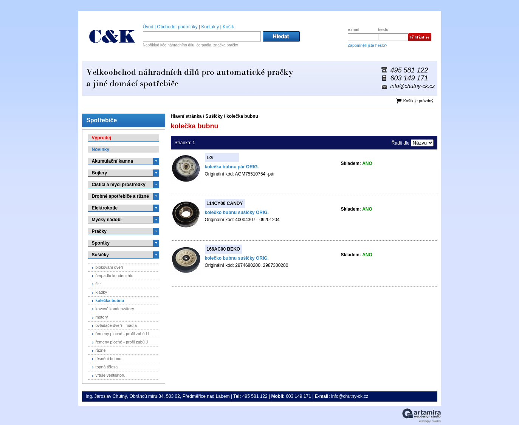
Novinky (101, 149)
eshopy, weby (430, 421)
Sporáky (101, 243)
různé (101, 350)
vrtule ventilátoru (110, 375)
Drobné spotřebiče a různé (120, 196)
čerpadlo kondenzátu (114, 275)
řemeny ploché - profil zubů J (122, 342)
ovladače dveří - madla (116, 325)
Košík (228, 26)
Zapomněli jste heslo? (367, 45)
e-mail (353, 29)
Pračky (99, 231)
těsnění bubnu (108, 358)
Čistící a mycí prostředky (119, 184)
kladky (101, 292)
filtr (98, 284)
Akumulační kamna (112, 161)
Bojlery (99, 173)
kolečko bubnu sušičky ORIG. (237, 212)
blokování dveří (109, 267)
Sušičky (214, 116)
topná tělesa (107, 367)
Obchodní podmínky (177, 26)
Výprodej (101, 137)
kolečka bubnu (242, 116)
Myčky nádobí (107, 219)
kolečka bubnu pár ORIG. (232, 166)
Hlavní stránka (186, 116)
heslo (383, 29)
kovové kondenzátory (115, 308)
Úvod (148, 26)
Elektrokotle (105, 208)
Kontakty (210, 26)
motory (102, 317)
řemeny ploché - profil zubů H (122, 333)
